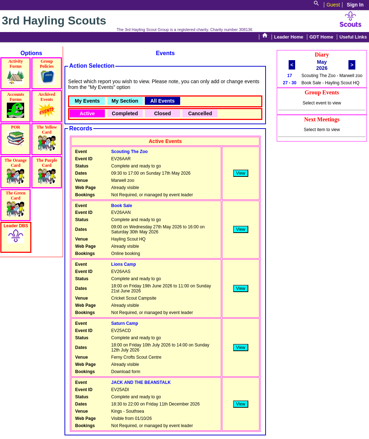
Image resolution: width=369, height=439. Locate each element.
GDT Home (321, 37)
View (240, 173)
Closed (162, 113)
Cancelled (200, 113)
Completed (125, 113)
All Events (162, 101)
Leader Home (288, 37)
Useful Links (353, 37)
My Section (125, 101)
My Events (87, 101)
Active (87, 113)
